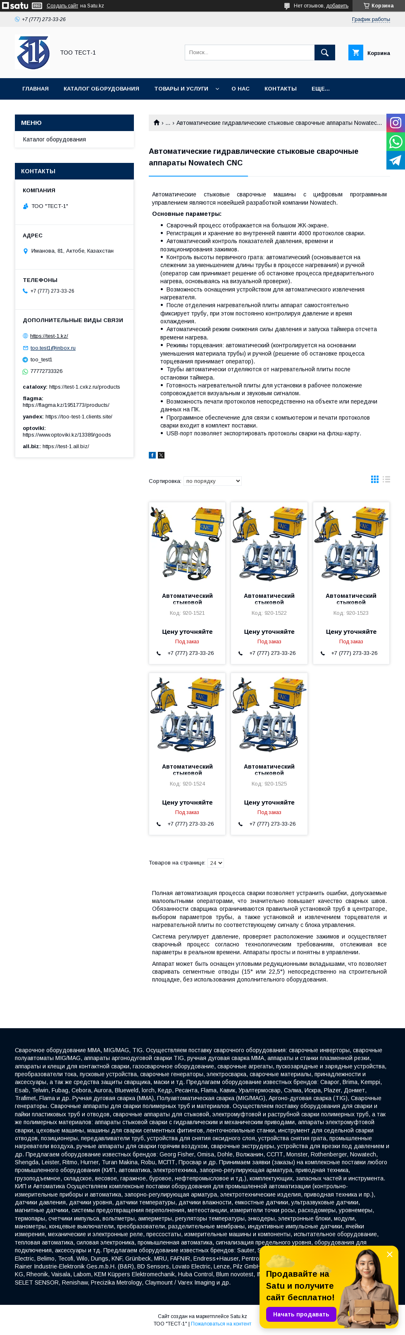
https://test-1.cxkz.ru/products (84, 387)
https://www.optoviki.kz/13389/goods (67, 435)
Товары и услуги (181, 89)
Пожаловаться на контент (221, 1324)
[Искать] (324, 52)
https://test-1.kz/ (49, 336)
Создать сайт (62, 6)
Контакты (280, 89)
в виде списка (386, 481)
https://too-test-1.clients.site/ (78, 416)
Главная (35, 89)
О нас (240, 89)
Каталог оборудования (101, 89)
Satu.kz (238, 1316)
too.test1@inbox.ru (53, 348)
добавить (337, 6)
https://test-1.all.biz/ (66, 446)
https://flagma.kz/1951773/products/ (66, 405)
